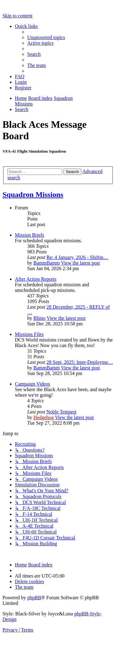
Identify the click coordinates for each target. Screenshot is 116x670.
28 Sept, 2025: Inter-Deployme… (79, 362)
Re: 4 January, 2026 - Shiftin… (77, 257)
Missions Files (29, 334)
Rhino (39, 318)
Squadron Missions (32, 194)
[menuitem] (46, 37)
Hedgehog (43, 417)
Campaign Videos (32, 383)
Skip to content (17, 15)
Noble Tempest (61, 411)
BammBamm (46, 263)
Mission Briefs (29, 235)
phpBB (34, 597)
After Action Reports (35, 279)
